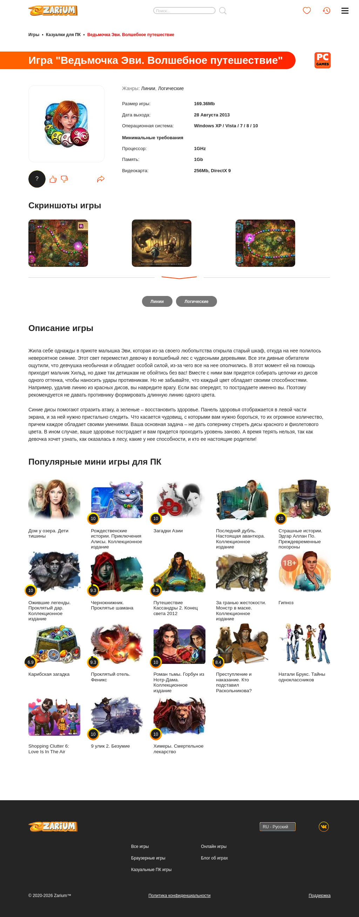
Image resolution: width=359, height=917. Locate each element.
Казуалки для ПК (63, 34)
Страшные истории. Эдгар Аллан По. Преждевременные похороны (305, 515)
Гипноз (305, 579)
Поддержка (320, 895)
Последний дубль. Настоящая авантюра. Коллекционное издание (242, 515)
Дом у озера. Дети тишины (54, 510)
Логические (171, 92)
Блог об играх (214, 858)
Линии (148, 92)
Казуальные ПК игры (151, 869)
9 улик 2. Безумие (117, 723)
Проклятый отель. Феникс (117, 653)
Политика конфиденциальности (179, 895)
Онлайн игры (213, 846)
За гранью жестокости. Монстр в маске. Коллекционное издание (242, 587)
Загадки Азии (179, 507)
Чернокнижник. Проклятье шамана (117, 582)
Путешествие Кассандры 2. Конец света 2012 (179, 584)
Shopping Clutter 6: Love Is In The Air (54, 725)
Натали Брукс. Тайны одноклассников (305, 653)
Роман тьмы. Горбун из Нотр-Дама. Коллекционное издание (179, 659)
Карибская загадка (54, 651)
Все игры (140, 846)
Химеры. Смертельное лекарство (179, 725)
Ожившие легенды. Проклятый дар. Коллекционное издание (54, 587)
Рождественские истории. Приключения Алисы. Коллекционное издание (117, 515)
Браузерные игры (148, 858)
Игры (33, 34)
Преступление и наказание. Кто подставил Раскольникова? (242, 659)
